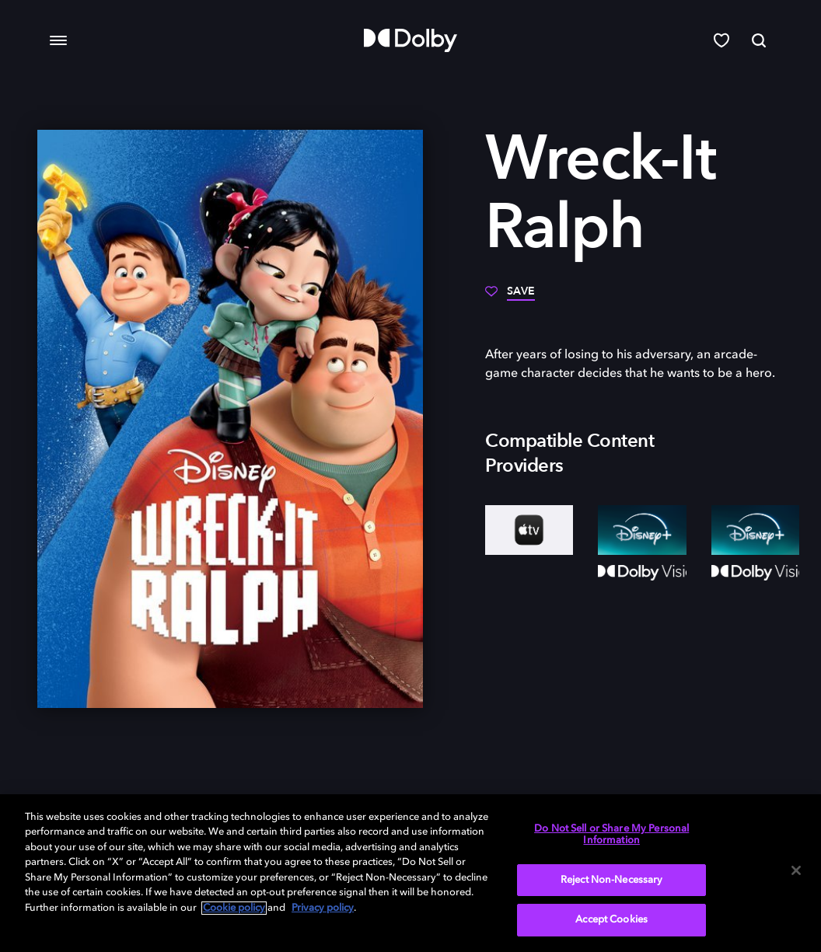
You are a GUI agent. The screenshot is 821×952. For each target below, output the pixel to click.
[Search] (758, 40)
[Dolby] (410, 40)
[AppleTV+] (529, 530)
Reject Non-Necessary (612, 880)
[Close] (796, 870)
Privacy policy (323, 908)
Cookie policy (234, 908)
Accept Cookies (611, 920)
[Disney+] (642, 530)
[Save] (510, 297)
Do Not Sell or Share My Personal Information (611, 835)
